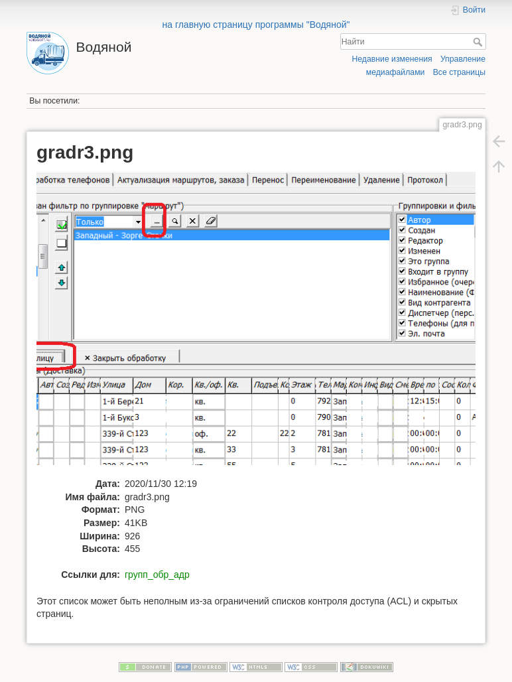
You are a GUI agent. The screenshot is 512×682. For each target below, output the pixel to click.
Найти (479, 41)
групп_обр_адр (157, 574)
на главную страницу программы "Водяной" (256, 24)
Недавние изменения (392, 59)
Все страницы (459, 72)
